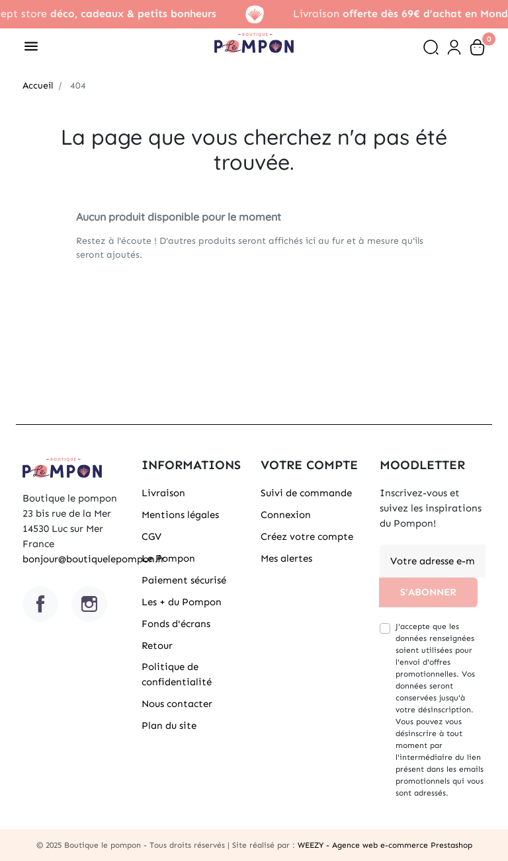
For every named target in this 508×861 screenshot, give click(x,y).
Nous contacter (177, 704)
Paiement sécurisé (184, 580)
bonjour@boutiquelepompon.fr (93, 559)
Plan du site (169, 725)
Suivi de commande (306, 493)
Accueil (37, 85)
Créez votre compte (307, 537)
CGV (151, 537)
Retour (157, 646)
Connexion (286, 515)
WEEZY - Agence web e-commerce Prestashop (385, 845)
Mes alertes (286, 558)
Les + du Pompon (182, 602)
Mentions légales (180, 515)
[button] (431, 47)
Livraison (163, 493)
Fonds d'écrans (176, 624)
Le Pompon (168, 558)
